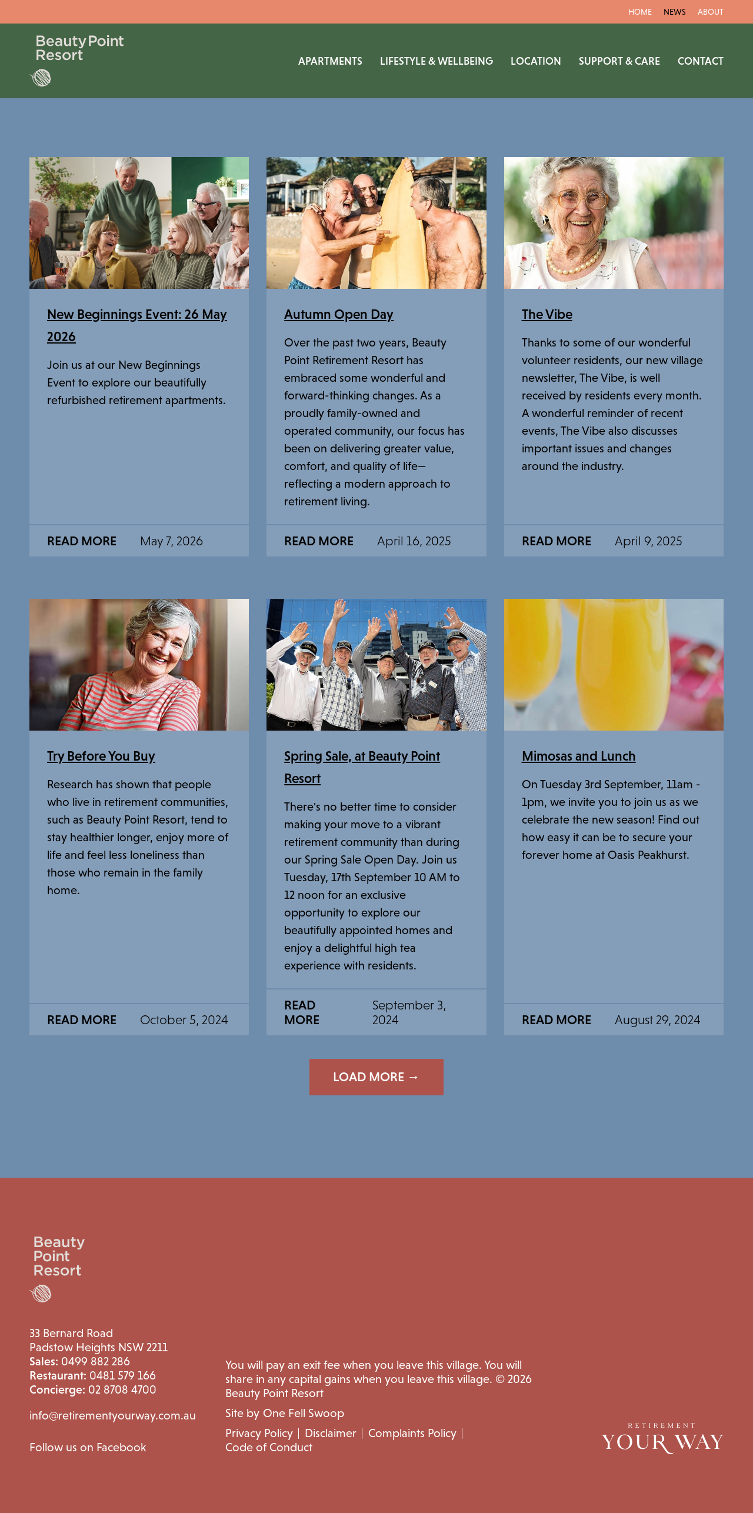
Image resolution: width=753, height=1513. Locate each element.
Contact (701, 61)
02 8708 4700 (92, 1389)
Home (640, 11)
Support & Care (619, 61)
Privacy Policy (259, 1433)
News (675, 11)
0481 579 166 (92, 1375)
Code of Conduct (268, 1447)
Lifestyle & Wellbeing (436, 61)
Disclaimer (330, 1433)
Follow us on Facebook (87, 1447)
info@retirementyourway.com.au (112, 1415)
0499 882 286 (79, 1361)
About (711, 11)
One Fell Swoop (303, 1413)
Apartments (330, 61)
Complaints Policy (412, 1433)
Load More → (376, 1076)
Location (536, 61)
